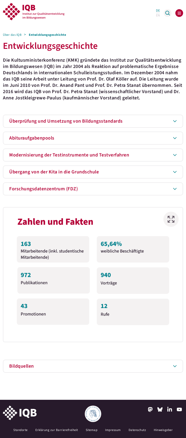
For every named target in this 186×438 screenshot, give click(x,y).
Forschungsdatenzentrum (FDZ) (43, 189)
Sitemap (92, 430)
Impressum (113, 430)
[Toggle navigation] (179, 13)
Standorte (20, 430)
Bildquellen (21, 366)
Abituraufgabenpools (31, 138)
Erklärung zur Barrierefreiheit (56, 430)
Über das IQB (12, 35)
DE (158, 10)
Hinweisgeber (163, 430)
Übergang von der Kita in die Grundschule (54, 172)
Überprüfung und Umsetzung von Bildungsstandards (66, 121)
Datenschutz (137, 430)
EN (158, 15)
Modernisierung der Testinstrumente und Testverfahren (69, 155)
